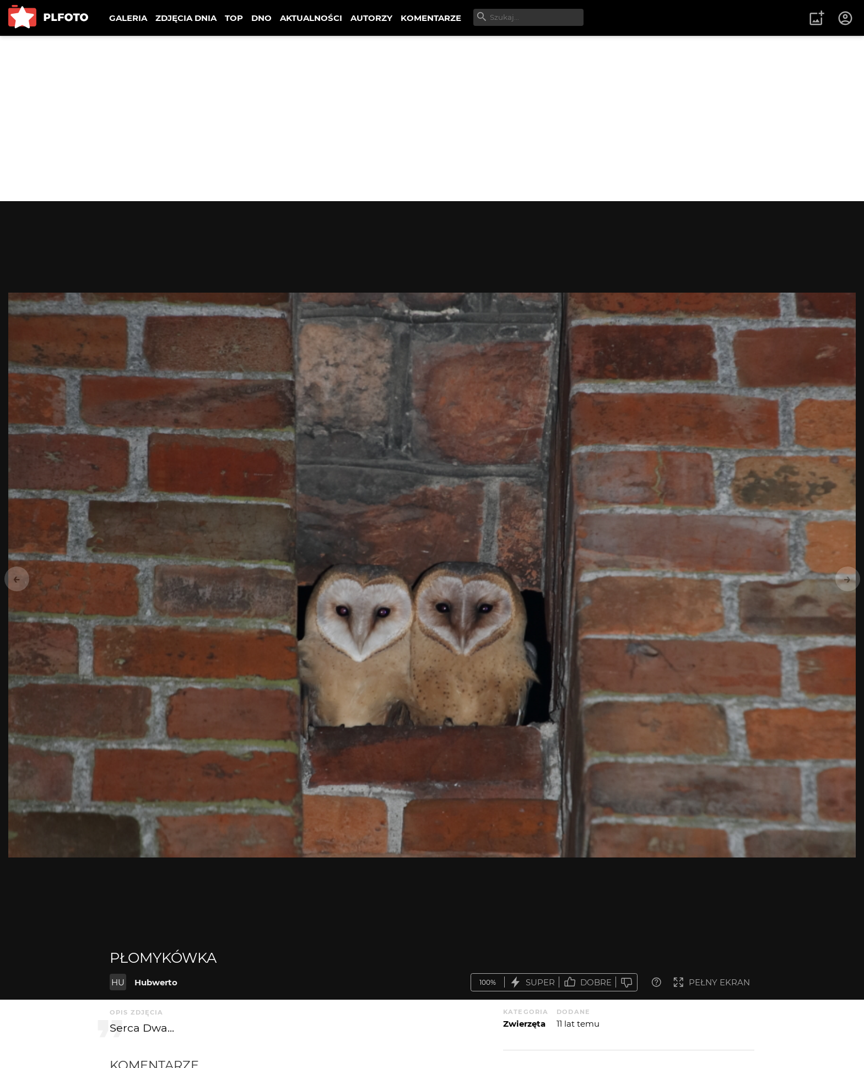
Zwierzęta (524, 1023)
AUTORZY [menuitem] (371, 18)
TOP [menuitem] (234, 18)
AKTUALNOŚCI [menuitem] (311, 18)
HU (118, 982)
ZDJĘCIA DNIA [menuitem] (186, 18)
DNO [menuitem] (261, 18)
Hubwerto (155, 982)
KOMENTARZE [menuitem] (431, 18)
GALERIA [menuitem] (128, 18)
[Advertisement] (432, 118)
